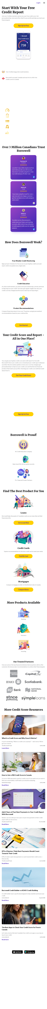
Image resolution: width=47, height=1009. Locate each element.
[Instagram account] (18, 958)
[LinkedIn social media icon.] (33, 958)
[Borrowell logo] (6, 3)
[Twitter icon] (25, 958)
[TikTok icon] (22, 958)
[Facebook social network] (14, 958)
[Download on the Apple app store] (17, 952)
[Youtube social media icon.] (29, 958)
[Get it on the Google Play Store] (30, 952)
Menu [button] (44, 2)
